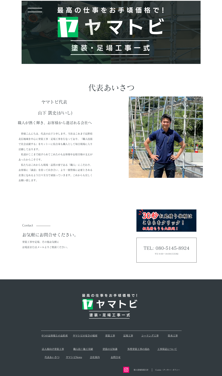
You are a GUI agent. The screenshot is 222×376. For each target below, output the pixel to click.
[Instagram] (126, 370)
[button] (35, 10)
